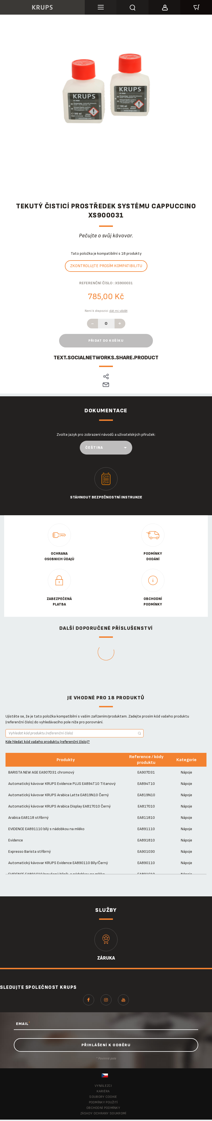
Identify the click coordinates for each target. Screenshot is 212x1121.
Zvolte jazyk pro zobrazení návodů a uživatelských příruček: (106, 434)
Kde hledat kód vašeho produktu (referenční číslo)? (48, 741)
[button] (164, 6)
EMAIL (23, 1023)
